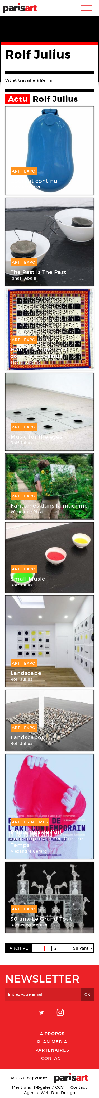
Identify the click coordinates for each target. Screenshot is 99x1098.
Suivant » (82, 948)
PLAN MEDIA (52, 1041)
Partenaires (52, 1050)
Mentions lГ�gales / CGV (38, 1087)
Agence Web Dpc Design (49, 1092)
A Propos (52, 1033)
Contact (52, 1058)
